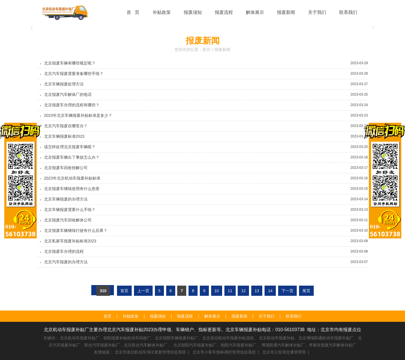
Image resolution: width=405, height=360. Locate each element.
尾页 (306, 290)
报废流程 (185, 316)
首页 (206, 49)
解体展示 (212, 316)
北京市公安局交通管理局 (284, 352)
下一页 (287, 290)
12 (243, 290)
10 (217, 290)
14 (270, 290)
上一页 (143, 290)
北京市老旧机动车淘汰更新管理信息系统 (150, 352)
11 (230, 290)
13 (257, 290)
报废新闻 (222, 49)
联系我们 (294, 316)
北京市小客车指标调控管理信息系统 (224, 352)
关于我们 (266, 316)
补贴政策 (130, 316)
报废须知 (158, 316)
